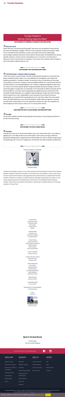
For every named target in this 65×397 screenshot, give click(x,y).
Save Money (8, 375)
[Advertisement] (32, 20)
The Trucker (32, 225)
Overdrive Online (32, 223)
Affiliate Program (23, 364)
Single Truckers (32, 245)
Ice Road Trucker (32, 258)
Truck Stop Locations (32, 235)
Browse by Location (10, 364)
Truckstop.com (32, 233)
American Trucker (32, 221)
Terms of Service (37, 367)
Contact (48, 370)
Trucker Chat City (32, 253)
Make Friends (50, 367)
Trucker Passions (15, 3)
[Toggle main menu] (5, 3)
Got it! (48, 395)
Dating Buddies (32, 272)
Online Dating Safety (24, 370)
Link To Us (21, 381)
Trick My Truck (32, 260)
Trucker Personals (32, 241)
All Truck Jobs (32, 284)
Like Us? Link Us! (32, 304)
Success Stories (36, 361)
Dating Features (9, 372)
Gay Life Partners (32, 267)
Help (47, 364)
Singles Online (32, 268)
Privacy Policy (36, 370)
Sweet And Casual (33, 274)
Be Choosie (32, 265)
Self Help (21, 367)
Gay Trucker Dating (32, 248)
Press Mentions (36, 364)
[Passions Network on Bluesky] (50, 351)
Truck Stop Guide (32, 236)
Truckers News (33, 226)
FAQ (47, 361)
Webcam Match (32, 279)
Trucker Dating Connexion (32, 243)
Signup (7, 361)
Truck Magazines (32, 289)
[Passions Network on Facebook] (44, 351)
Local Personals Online (32, 270)
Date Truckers (32, 247)
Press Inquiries (23, 378)
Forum (6, 381)
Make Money (8, 378)
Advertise (21, 361)
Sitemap (21, 384)
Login (11, 361)
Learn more (40, 395)
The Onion (32, 294)
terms (32, 392)
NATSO (32, 228)
